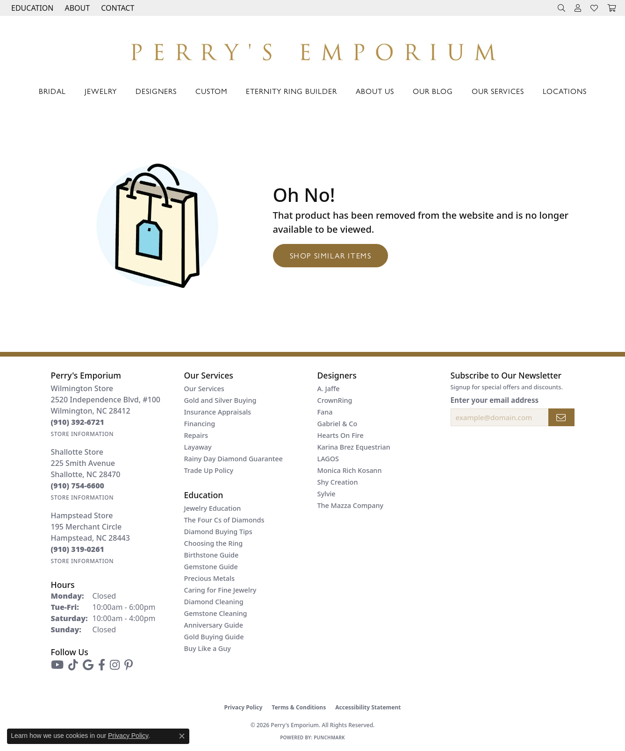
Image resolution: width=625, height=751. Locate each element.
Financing (200, 423)
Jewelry (101, 91)
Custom (211, 91)
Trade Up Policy (209, 470)
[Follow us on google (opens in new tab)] (88, 665)
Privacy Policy (243, 707)
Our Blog (433, 91)
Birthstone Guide (211, 555)
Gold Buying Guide (214, 636)
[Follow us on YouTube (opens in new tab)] (57, 665)
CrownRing (334, 400)
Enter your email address (495, 400)
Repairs (196, 435)
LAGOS (328, 458)
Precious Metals (209, 578)
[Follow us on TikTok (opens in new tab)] (73, 665)
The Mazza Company (350, 505)
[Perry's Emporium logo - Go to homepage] (312, 49)
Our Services (498, 91)
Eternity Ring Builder (291, 91)
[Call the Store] (78, 422)
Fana (325, 412)
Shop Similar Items (331, 255)
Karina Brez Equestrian (353, 447)
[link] (116, 8)
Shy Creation (337, 482)
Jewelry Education (212, 508)
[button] (31, 8)
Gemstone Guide (211, 566)
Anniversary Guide (214, 625)
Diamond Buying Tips (218, 531)
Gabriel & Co (337, 423)
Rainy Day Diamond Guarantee (233, 458)
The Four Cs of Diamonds (224, 519)
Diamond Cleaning (214, 601)
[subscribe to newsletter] (561, 417)
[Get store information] (82, 434)
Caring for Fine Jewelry (220, 590)
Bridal (52, 91)
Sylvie (326, 493)
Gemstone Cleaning (215, 613)
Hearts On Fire (340, 435)
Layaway (198, 447)
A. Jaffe (328, 388)
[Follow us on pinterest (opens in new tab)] (128, 665)
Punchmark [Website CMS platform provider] (329, 737)
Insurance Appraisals (217, 412)
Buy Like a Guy (207, 648)
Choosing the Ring (213, 543)
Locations (565, 91)
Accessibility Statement (368, 707)
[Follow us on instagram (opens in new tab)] (115, 665)
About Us (375, 91)
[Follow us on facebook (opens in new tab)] (101, 665)
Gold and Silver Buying (220, 400)
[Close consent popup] (182, 736)
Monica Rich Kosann (349, 470)
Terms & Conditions (299, 707)
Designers (156, 91)
